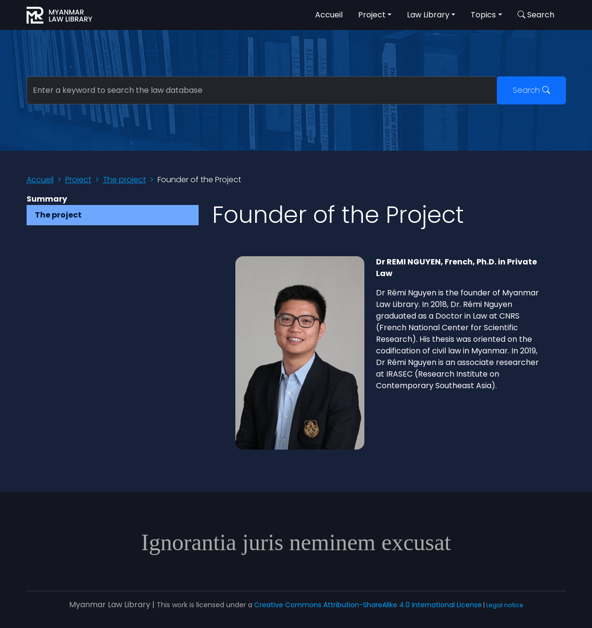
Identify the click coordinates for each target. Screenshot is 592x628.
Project (78, 179)
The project (124, 179)
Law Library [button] (428, 14)
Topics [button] (483, 14)
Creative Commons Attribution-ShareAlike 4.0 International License (368, 605)
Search (531, 90)
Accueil (329, 14)
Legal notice (504, 605)
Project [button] (372, 14)
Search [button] (536, 14)
